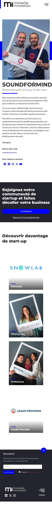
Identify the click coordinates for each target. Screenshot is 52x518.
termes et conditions (33, 472)
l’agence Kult (26, 480)
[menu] (42, 490)
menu (42, 495)
